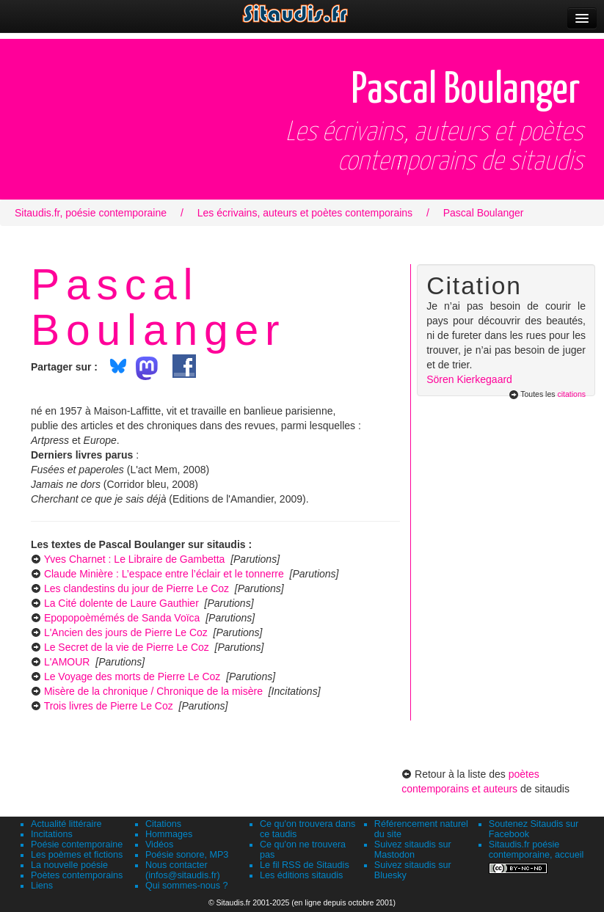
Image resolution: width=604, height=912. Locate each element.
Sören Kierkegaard (469, 379)
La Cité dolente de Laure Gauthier (121, 603)
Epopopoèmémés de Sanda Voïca (122, 618)
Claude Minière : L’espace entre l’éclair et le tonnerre (164, 574)
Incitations (52, 834)
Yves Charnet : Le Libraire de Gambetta (134, 559)
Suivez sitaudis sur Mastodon (412, 849)
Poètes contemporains (77, 875)
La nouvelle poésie (69, 865)
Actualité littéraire (66, 824)
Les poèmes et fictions (77, 855)
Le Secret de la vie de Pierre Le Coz (126, 647)
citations (571, 394)
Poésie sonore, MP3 (186, 855)
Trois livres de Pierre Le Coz (108, 706)
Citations (163, 824)
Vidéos (159, 844)
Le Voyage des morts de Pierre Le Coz (132, 676)
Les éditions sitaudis (301, 875)
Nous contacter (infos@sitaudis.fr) (182, 870)
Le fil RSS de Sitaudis (304, 865)
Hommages (168, 834)
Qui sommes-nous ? (186, 885)
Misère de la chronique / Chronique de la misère (153, 691)
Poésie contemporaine (77, 844)
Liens (42, 885)
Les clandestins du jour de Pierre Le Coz (136, 588)
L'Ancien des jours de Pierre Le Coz (126, 632)
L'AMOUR (67, 662)
